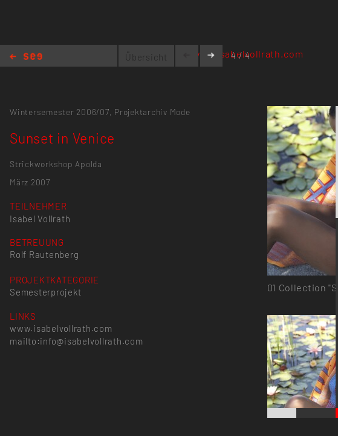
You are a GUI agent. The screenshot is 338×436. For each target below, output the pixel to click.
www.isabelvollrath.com (61, 328)
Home (26, 57)
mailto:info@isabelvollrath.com (76, 340)
